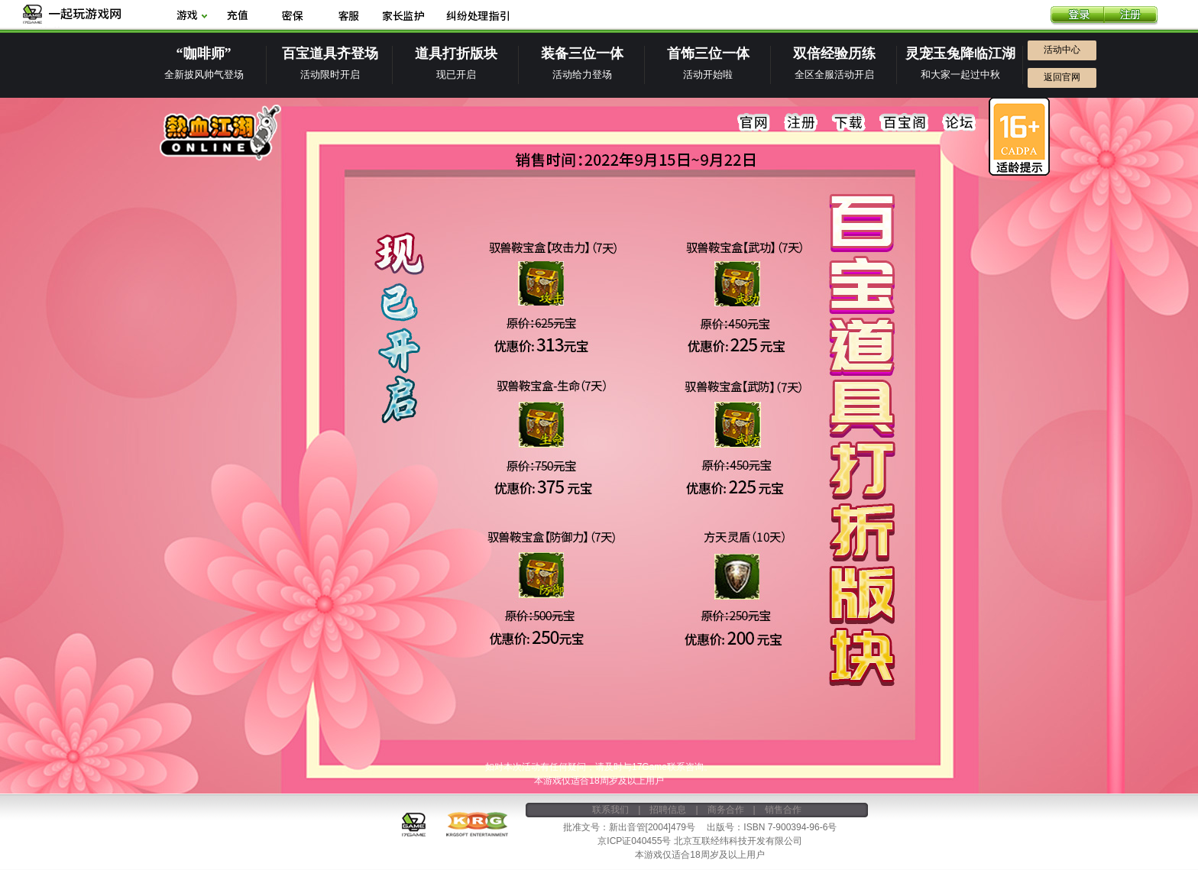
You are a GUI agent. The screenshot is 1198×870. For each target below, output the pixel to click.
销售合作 (783, 809)
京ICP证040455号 (634, 841)
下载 (848, 123)
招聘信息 (667, 809)
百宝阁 (904, 123)
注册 (1131, 16)
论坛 (958, 123)
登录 (1077, 16)
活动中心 (1062, 49)
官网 (754, 123)
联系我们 (610, 809)
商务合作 (725, 809)
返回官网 (1062, 77)
